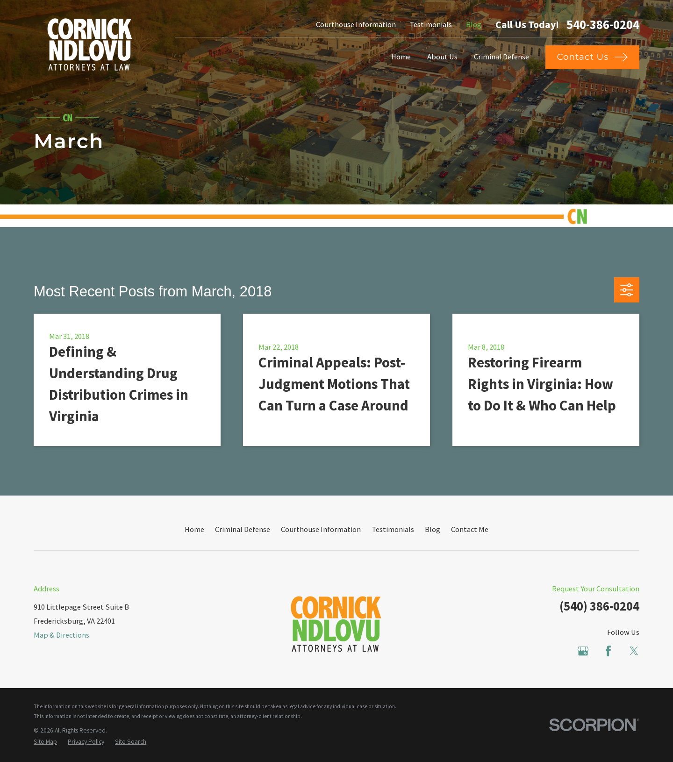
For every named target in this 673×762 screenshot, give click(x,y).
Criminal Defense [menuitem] (501, 56)
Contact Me (469, 529)
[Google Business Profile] (583, 651)
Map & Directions (61, 635)
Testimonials (430, 24)
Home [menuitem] (401, 56)
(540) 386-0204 (599, 606)
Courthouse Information (356, 24)
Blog (473, 24)
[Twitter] (634, 651)
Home (194, 529)
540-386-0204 (602, 25)
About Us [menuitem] (442, 56)
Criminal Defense (242, 529)
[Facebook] (608, 651)
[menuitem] (45, 742)
